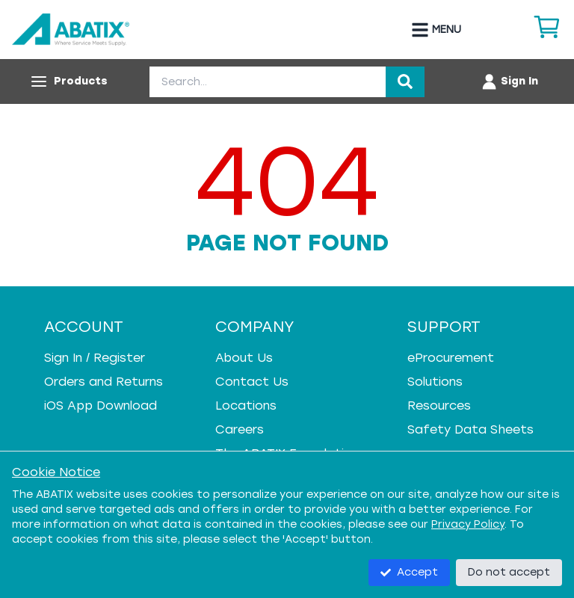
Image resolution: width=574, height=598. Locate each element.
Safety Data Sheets (470, 429)
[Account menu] (509, 81)
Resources (439, 405)
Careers (239, 429)
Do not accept (509, 572)
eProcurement (450, 358)
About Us (244, 358)
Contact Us (251, 381)
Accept (409, 572)
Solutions (435, 381)
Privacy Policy (467, 524)
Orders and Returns (103, 381)
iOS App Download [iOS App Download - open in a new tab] (100, 405)
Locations (246, 405)
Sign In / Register (94, 358)
